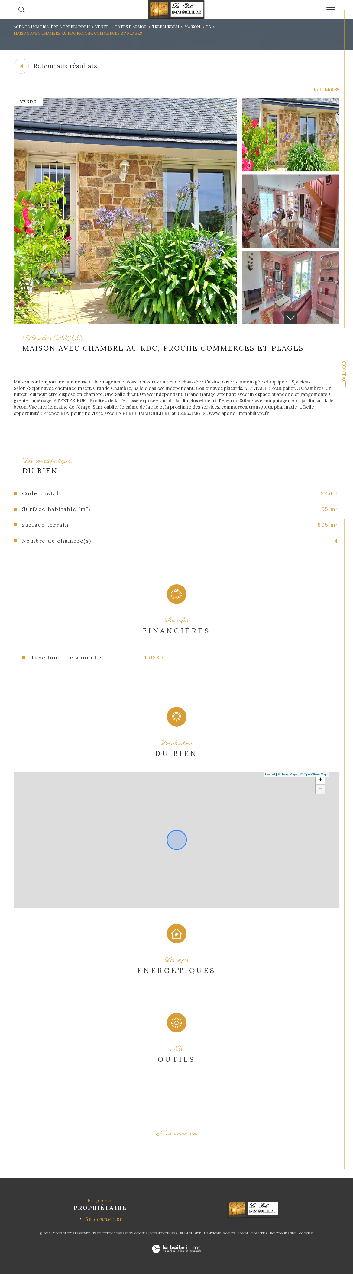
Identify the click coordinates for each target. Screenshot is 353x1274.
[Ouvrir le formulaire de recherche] (21, 9)
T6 (208, 27)
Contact (344, 374)
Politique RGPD (283, 1233)
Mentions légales (219, 1233)
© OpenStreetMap (313, 774)
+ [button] (320, 780)
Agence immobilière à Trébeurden (52, 27)
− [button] (320, 789)
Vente (102, 27)
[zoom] (125, 323)
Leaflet (270, 774)
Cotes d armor (131, 27)
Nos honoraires (163, 1233)
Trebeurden (165, 27)
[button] (290, 317)
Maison (192, 27)
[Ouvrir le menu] (331, 9)
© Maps (288, 774)
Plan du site (190, 1233)
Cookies (306, 1233)
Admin (243, 1233)
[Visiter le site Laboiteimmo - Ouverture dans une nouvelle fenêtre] (176, 1255)
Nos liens (259, 1233)
